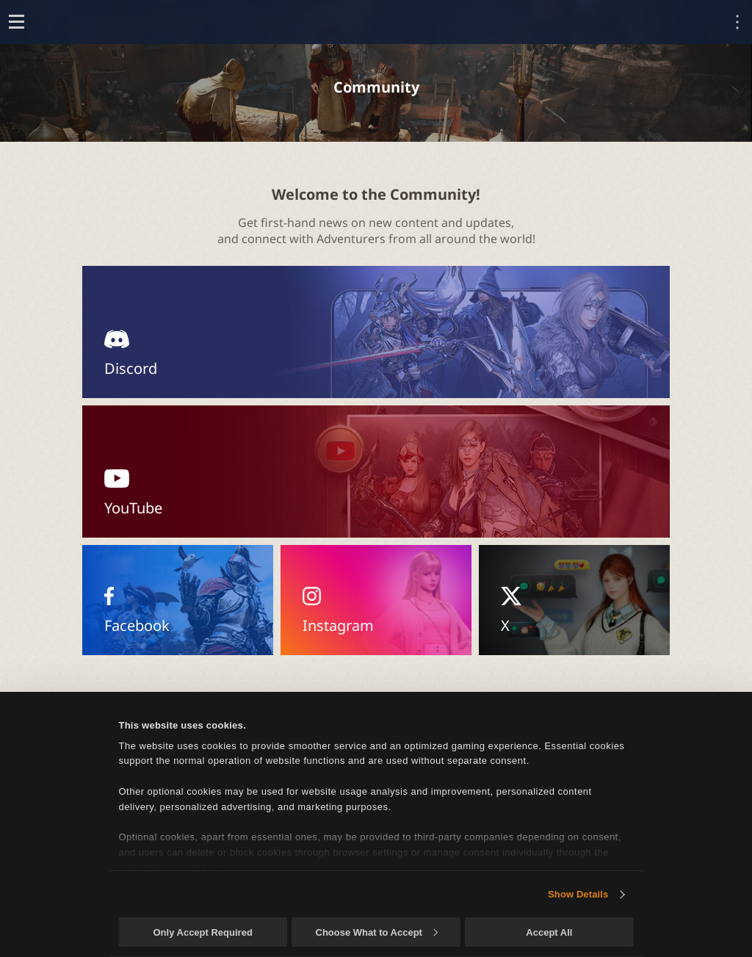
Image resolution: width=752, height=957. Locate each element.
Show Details (578, 894)
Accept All (549, 932)
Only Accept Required (202, 932)
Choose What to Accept (377, 932)
